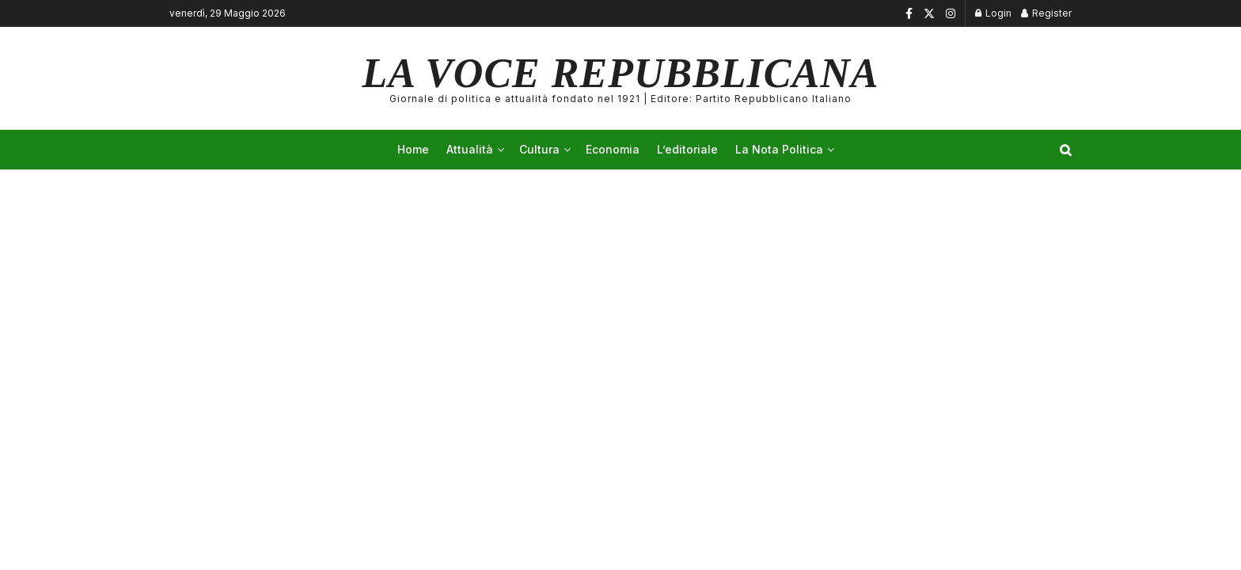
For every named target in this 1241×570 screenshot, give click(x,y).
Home (413, 149)
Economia (612, 149)
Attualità (469, 149)
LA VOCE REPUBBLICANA (620, 78)
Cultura (539, 149)
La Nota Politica (779, 149)
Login (993, 13)
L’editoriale (687, 149)
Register (1046, 13)
